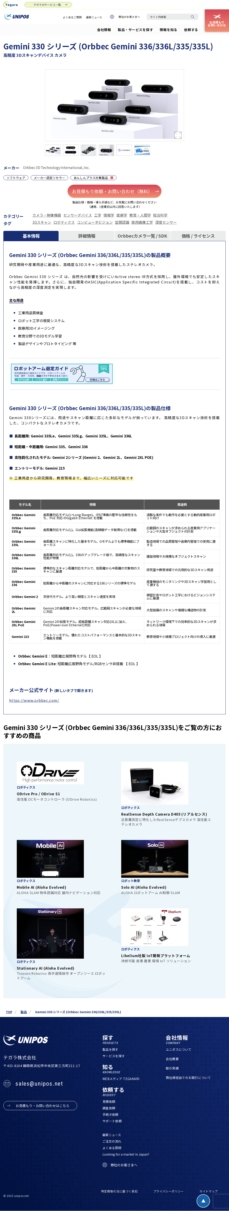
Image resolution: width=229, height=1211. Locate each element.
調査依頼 (108, 1108)
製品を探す (110, 1049)
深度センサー (166, 222)
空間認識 (122, 222)
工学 (97, 215)
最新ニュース (94, 17)
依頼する (191, 29)
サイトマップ (208, 1191)
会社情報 (104, 29)
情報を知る (168, 29)
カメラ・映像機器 (46, 215)
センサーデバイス (77, 215)
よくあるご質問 (72, 17)
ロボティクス (64, 222)
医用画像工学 (142, 222)
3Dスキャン (41, 222)
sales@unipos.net (39, 1083)
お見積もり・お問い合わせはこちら (42, 1105)
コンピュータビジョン (95, 222)
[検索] (192, 17)
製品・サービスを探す (135, 29)
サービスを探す (113, 1055)
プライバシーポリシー (168, 1191)
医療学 (122, 215)
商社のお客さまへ (125, 17)
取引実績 (172, 1068)
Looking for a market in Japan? (125, 1154)
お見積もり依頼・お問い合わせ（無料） (115, 191)
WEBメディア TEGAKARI (121, 1078)
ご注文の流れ (111, 1141)
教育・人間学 (140, 215)
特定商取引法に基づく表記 (119, 1191)
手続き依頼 (110, 1114)
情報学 (109, 215)
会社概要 (172, 1058)
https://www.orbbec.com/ (34, 700)
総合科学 (160, 215)
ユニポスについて (178, 1049)
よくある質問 (111, 1148)
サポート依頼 (112, 1120)
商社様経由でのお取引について (188, 1077)
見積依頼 (108, 1101)
